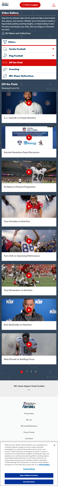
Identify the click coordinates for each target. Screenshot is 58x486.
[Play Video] (29, 103)
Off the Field (12, 62)
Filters (11, 42)
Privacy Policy (29, 413)
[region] (29, 464)
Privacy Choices (29, 432)
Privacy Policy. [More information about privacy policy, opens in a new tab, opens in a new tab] (44, 465)
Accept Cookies (29, 482)
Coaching (11, 69)
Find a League (31, 4)
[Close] (54, 445)
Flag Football (13, 56)
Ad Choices (29, 438)
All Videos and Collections (18, 33)
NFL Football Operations (29, 426)
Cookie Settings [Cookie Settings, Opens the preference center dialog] (29, 469)
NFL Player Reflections (18, 76)
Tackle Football (14, 49)
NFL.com (29, 420)
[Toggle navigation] (53, 5)
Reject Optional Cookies (29, 475)
